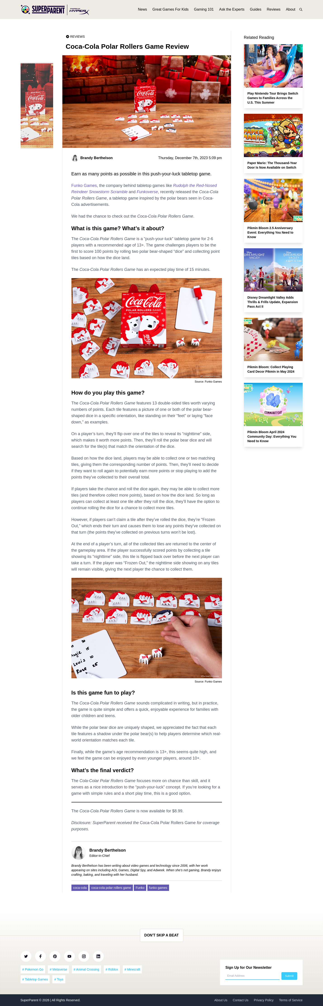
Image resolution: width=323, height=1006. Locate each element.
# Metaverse (58, 969)
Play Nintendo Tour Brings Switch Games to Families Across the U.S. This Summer (273, 98)
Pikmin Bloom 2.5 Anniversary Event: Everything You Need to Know (270, 232)
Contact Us (240, 1000)
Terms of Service (290, 1000)
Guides (256, 11)
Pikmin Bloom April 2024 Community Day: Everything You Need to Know (272, 436)
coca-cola (80, 888)
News (142, 11)
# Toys (58, 979)
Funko (140, 888)
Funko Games (84, 185)
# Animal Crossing (86, 969)
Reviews (273, 11)
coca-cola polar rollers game (111, 888)
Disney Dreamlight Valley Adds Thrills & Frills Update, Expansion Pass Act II (273, 302)
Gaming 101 (204, 11)
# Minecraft (132, 969)
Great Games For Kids (170, 11)
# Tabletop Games (35, 979)
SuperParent (30, 1000)
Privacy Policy (263, 1000)
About (290, 11)
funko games (158, 888)
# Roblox (112, 969)
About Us (220, 1000)
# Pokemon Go (32, 969)
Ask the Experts (231, 11)
